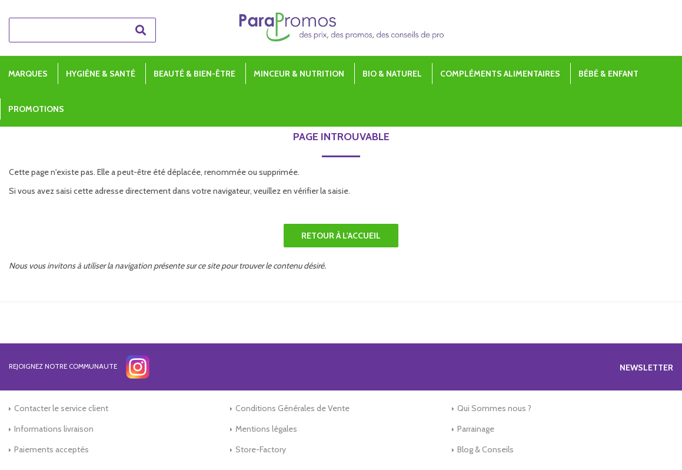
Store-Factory (260, 449)
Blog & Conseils (485, 449)
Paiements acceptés (51, 449)
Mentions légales (266, 428)
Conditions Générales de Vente (292, 408)
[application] (652, 440)
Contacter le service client (61, 408)
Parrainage (475, 428)
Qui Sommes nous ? (494, 408)
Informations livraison (54, 428)
